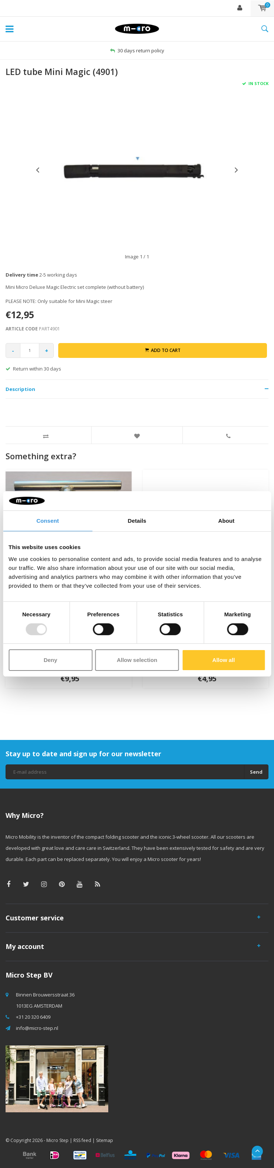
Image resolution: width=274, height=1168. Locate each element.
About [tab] (226, 521)
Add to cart (163, 350)
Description (20, 389)
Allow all (223, 660)
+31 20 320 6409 (33, 1017)
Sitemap (104, 1140)
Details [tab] (137, 521)
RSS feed (82, 1140)
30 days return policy (137, 50)
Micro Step (57, 1140)
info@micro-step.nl (37, 1028)
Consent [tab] (47, 521)
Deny (50, 660)
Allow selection (137, 660)
